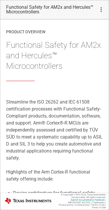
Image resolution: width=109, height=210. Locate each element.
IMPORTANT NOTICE (79, 202)
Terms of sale (99, 207)
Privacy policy (66, 205)
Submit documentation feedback (88, 200)
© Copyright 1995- (73, 194)
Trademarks (98, 202)
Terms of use (98, 205)
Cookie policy (82, 205)
